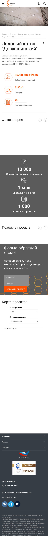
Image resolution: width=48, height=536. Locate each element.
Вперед (45, 120)
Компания (6, 436)
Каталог (5, 442)
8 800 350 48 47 (11, 486)
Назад (40, 120)
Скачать (5, 448)
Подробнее (37, 255)
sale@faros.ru (10, 498)
